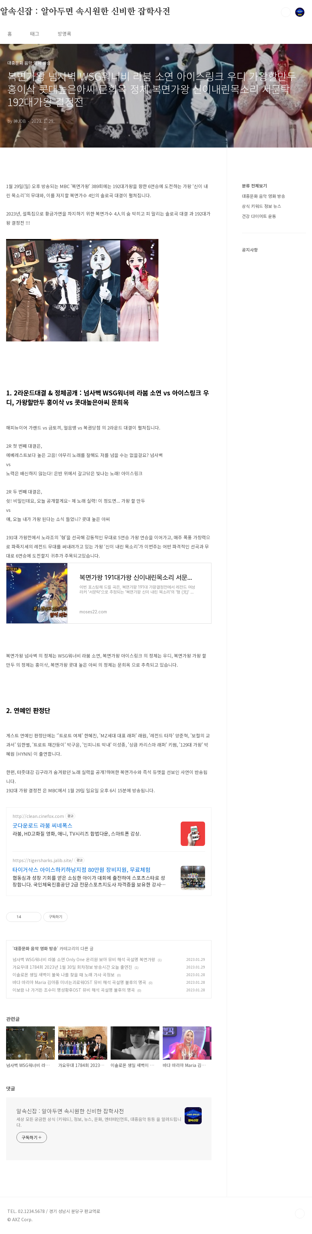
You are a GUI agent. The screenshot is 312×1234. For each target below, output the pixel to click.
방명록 (64, 33)
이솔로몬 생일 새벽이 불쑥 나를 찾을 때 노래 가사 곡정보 (63, 975)
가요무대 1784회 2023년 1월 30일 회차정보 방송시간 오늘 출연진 (72, 967)
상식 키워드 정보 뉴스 (261, 206)
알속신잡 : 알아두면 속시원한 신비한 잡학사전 (85, 12)
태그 (34, 33)
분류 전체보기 (254, 186)
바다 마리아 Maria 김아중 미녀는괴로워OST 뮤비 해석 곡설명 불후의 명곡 (79, 982)
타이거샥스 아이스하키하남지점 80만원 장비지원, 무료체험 (81, 869)
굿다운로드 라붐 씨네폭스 (42, 825)
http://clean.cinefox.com (38, 816)
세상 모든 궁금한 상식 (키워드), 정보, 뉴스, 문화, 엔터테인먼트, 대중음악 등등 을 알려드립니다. (98, 1122)
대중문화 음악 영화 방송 (35, 948)
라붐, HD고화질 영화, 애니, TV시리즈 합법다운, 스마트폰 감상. (76, 833)
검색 (285, 12)
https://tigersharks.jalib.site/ (42, 860)
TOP (300, 1213)
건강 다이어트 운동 (259, 216)
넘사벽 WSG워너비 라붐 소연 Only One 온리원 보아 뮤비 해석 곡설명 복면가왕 (83, 959)
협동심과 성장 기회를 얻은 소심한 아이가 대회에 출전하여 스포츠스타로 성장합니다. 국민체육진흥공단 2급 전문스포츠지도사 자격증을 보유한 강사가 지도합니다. (88, 881)
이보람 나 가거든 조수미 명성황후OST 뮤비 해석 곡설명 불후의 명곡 (73, 990)
